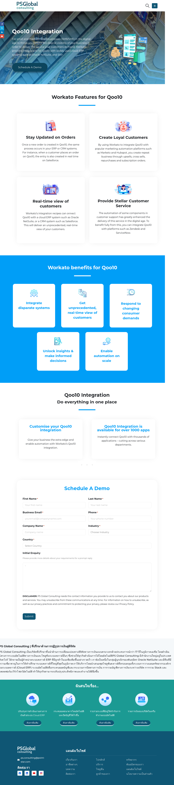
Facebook (2, 24)
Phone (93, 512)
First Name (30, 499)
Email (2, 37)
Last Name (95, 499)
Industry (94, 526)
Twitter (2, 28)
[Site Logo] (27, 5)
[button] (147, 6)
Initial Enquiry (31, 553)
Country (28, 540)
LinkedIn (2, 33)
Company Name (33, 526)
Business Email (33, 512)
